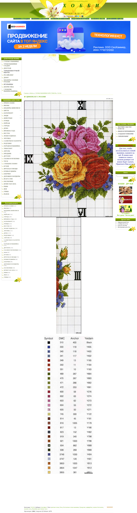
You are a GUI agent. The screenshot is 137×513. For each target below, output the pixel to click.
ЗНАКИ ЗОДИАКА (9, 228)
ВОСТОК (6, 226)
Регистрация (77, 1)
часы (46, 509)
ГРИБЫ (6, 277)
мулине (26, 509)
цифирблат (89, 507)
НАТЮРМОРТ (8, 221)
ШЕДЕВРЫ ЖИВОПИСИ (11, 210)
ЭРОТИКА (7, 230)
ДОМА (6, 233)
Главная (70, 1)
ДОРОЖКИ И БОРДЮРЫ (11, 264)
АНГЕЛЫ (6, 237)
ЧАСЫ (5, 252)
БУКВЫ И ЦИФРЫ (9, 259)
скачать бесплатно (98, 507)
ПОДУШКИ (7, 235)
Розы (61, 507)
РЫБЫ (6, 272)
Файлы (32, 93)
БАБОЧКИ (7, 261)
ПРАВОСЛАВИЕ (9, 206)
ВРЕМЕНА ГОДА (9, 219)
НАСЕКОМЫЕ (8, 268)
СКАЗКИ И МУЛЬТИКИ (11, 250)
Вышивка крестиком (38, 509)
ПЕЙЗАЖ (6, 214)
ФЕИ (5, 275)
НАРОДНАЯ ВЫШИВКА (11, 244)
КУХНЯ (6, 254)
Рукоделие (82, 507)
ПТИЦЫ (6, 223)
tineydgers (44, 507)
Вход (83, 1)
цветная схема (55, 507)
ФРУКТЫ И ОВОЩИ (10, 257)
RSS (86, 1)
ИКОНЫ (6, 208)
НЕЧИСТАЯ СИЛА (9, 270)
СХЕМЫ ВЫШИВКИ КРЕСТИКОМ (45, 93)
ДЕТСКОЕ (7, 247)
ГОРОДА (6, 216)
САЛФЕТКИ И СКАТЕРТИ (12, 240)
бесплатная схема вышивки (71, 507)
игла (30, 509)
